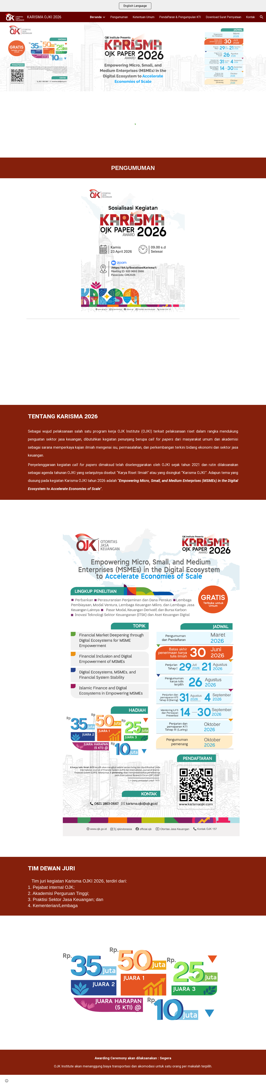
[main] (133, 168)
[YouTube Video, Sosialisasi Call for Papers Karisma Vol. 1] (133, 362)
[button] (261, 17)
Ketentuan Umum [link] (143, 17)
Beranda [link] (96, 17)
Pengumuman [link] (119, 17)
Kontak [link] (250, 17)
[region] (133, 6)
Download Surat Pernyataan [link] (223, 17)
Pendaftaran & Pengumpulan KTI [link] (180, 17)
